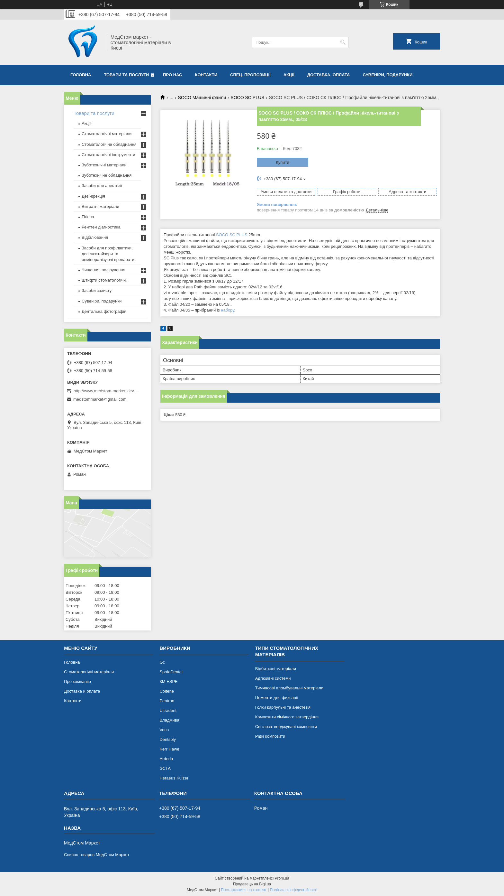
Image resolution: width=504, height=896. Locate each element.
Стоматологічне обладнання (109, 144)
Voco (164, 729)
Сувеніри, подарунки (387, 74)
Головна (80, 74)
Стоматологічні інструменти (108, 154)
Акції (289, 74)
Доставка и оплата (82, 691)
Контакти (206, 74)
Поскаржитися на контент (243, 890)
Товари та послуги (126, 74)
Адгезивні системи (273, 678)
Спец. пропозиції (250, 74)
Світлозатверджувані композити (286, 726)
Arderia (166, 758)
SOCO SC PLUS (247, 97)
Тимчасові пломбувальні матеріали (289, 688)
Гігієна (88, 216)
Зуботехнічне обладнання (106, 175)
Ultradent (167, 710)
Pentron (166, 700)
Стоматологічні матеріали (106, 133)
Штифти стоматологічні (104, 280)
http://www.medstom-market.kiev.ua (106, 390)
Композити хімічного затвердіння (287, 716)
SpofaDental (171, 671)
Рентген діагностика (101, 227)
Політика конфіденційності (293, 890)
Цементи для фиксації (276, 697)
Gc (162, 662)
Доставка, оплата (328, 74)
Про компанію (77, 681)
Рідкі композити (270, 736)
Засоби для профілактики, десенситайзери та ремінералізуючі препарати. (108, 254)
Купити (282, 162)
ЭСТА (164, 768)
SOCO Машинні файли (202, 97)
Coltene (166, 691)
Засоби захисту (97, 290)
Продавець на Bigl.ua (252, 884)
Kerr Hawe (169, 749)
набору (227, 310)
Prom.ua (282, 878)
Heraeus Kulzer (173, 778)
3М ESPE (168, 681)
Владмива (169, 720)
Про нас (172, 74)
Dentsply (167, 739)
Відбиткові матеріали (275, 668)
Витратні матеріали (100, 206)
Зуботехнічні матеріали (104, 165)
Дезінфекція (93, 196)
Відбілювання (95, 237)
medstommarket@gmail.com (100, 399)
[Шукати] (342, 42)
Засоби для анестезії (102, 185)
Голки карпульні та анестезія (282, 707)
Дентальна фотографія (104, 311)
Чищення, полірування (103, 269)
